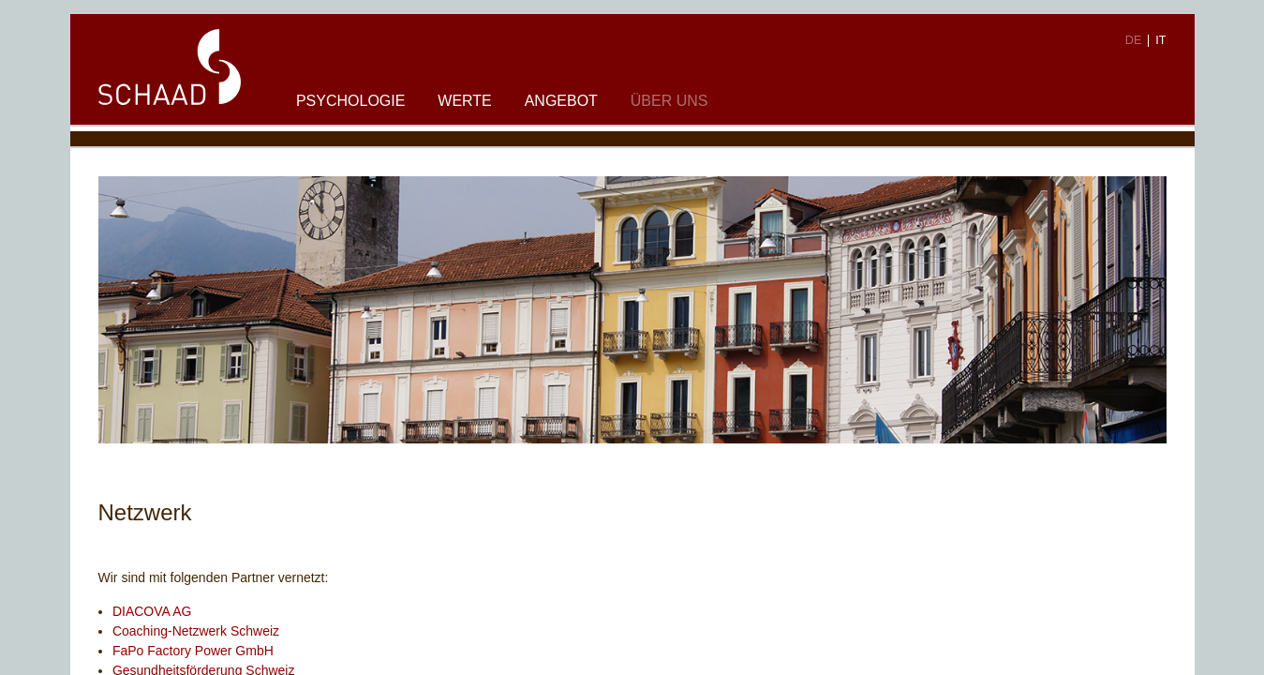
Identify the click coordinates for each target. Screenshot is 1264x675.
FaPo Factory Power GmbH (193, 650)
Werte (464, 101)
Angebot (561, 101)
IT (1160, 40)
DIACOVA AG (152, 611)
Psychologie (350, 101)
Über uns (669, 101)
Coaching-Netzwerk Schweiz (195, 630)
